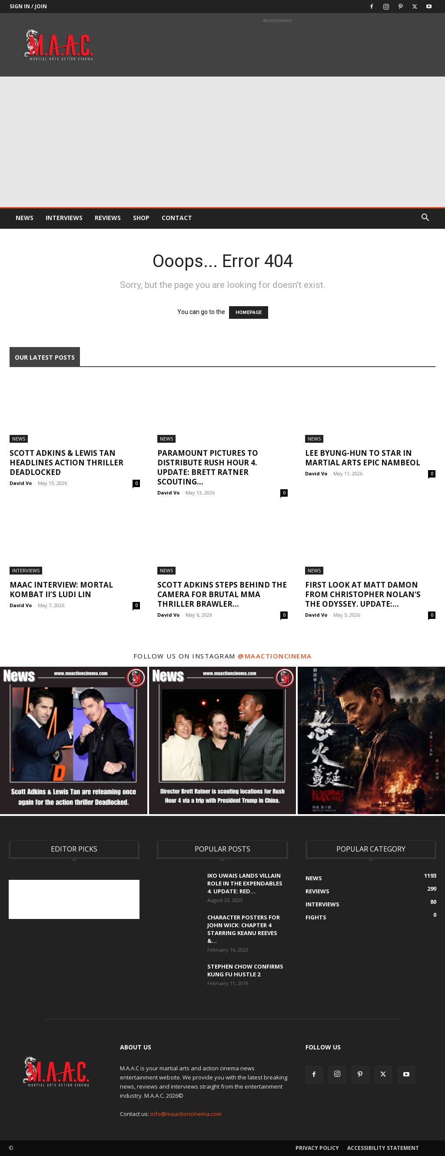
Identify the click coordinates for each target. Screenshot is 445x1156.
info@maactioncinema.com (186, 1114)
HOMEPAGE (249, 312)
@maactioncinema (275, 656)
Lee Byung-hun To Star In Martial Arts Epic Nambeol (362, 458)
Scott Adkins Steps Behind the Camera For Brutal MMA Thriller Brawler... (222, 594)
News (24, 218)
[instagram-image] (73, 740)
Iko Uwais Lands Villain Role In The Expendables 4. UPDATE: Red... (244, 883)
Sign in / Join (28, 6)
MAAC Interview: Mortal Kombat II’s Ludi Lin (61, 589)
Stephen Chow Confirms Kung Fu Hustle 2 (245, 970)
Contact (177, 218)
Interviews (64, 218)
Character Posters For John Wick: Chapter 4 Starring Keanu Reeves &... (243, 929)
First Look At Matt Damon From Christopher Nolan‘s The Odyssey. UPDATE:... (363, 594)
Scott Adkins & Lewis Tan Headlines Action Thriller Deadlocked (66, 462)
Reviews (108, 218)
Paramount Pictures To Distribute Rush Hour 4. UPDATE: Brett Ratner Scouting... (207, 467)
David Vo (21, 483)
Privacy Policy (317, 1148)
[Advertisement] (222, 142)
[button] (425, 218)
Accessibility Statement (383, 1148)
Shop (141, 218)
